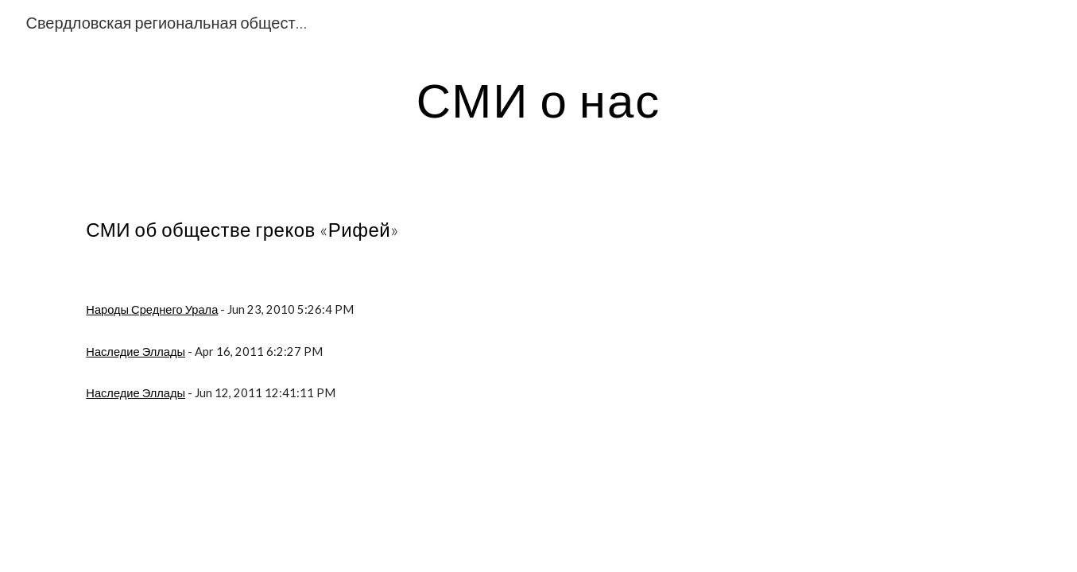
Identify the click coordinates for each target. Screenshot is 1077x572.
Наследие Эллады (135, 351)
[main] (539, 99)
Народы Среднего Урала (152, 309)
